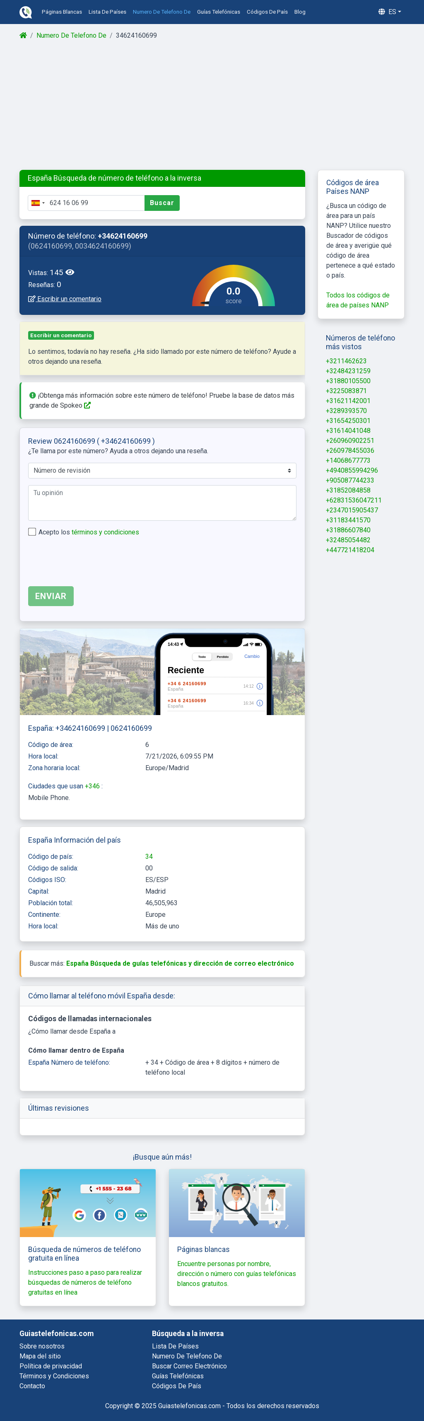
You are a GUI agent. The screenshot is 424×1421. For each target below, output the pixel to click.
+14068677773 (348, 460)
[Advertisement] (211, 105)
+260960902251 (350, 441)
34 (149, 856)
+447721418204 (350, 550)
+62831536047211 (354, 500)
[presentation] (91, 563)
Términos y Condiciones (54, 1376)
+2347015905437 (352, 510)
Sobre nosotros (42, 1346)
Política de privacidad (50, 1366)
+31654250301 (348, 421)
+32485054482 (348, 540)
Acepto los (89, 532)
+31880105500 (348, 381)
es (387, 12)
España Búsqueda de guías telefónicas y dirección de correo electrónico (180, 963)
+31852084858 (348, 490)
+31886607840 (348, 530)
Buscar (162, 203)
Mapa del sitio (40, 1356)
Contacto (32, 1386)
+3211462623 (346, 361)
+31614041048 (348, 431)
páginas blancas (62, 12)
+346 (93, 786)
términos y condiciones (105, 532)
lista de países (107, 12)
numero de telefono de (161, 12)
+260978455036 (350, 450)
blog (300, 12)
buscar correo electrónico (189, 1366)
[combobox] (37, 203)
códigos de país (267, 12)
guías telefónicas (218, 12)
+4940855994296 (352, 470)
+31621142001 (348, 401)
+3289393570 (346, 411)
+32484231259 (348, 371)
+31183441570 (348, 520)
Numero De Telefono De (71, 35)
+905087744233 (350, 480)
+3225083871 (346, 391)
